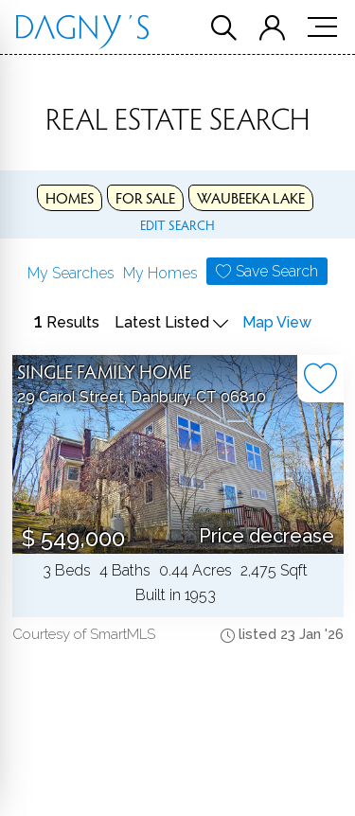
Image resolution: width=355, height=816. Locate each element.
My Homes (160, 273)
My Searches (71, 273)
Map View (276, 322)
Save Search (277, 271)
